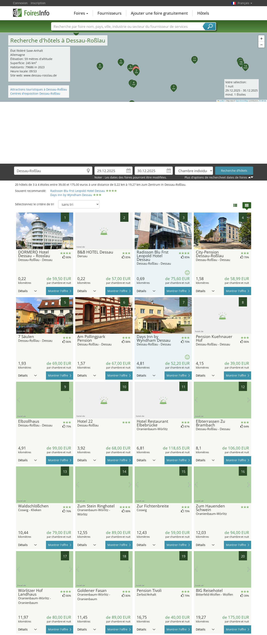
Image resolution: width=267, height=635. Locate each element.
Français (245, 3)
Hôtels (203, 13)
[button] (133, 67)
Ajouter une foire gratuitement (159, 13)
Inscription (38, 3)
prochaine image (189, 230)
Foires (81, 13)
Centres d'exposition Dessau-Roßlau (35, 93)
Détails (27, 291)
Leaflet (221, 101)
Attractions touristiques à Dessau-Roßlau (38, 89)
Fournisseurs (109, 13)
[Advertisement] (133, 133)
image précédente (137, 230)
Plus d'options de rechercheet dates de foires (216, 177)
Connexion (20, 3)
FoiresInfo (33, 13)
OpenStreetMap (242, 101)
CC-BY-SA (262, 101)
